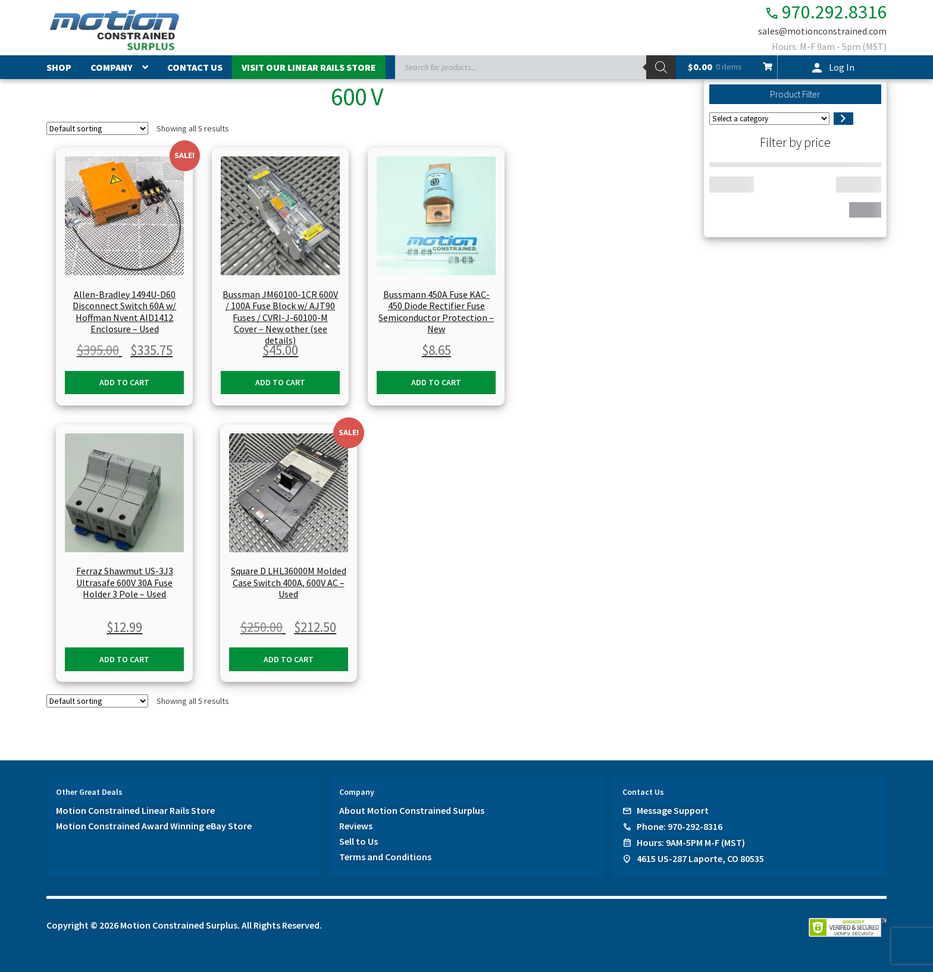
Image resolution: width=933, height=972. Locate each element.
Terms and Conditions (385, 857)
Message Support (673, 810)
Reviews (355, 826)
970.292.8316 (826, 12)
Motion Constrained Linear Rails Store (135, 810)
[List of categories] (769, 118)
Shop (58, 67)
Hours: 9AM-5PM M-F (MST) (691, 842)
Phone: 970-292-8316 (679, 826)
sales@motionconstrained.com (822, 31)
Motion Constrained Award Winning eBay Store (154, 826)
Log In (841, 67)
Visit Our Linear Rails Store (309, 67)
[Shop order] (97, 128)
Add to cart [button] (124, 382)
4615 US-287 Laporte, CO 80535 (700, 858)
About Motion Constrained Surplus (411, 810)
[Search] (661, 67)
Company (111, 67)
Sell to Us (358, 841)
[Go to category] (843, 118)
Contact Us (195, 67)
